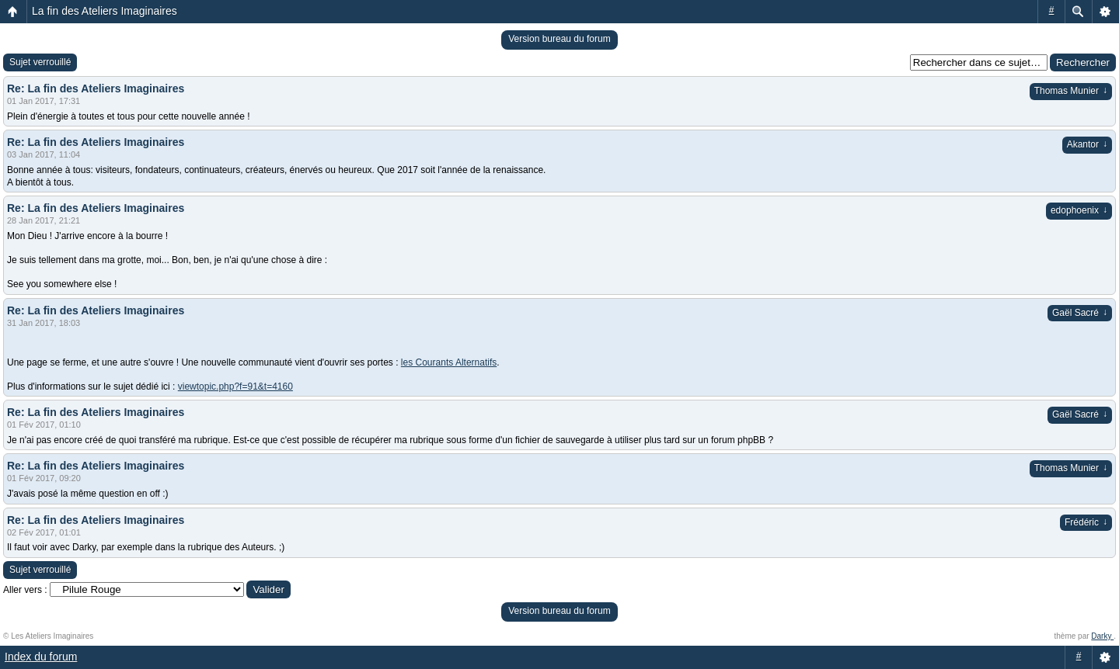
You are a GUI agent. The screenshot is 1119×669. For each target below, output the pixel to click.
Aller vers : (25, 589)
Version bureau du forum (559, 38)
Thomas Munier (1070, 90)
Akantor (1087, 144)
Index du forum (41, 656)
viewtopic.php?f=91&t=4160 (235, 386)
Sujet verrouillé (40, 62)
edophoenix (1079, 210)
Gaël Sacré (1079, 312)
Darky (1102, 636)
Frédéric (1086, 522)
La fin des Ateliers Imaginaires (104, 11)
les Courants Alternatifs (449, 362)
